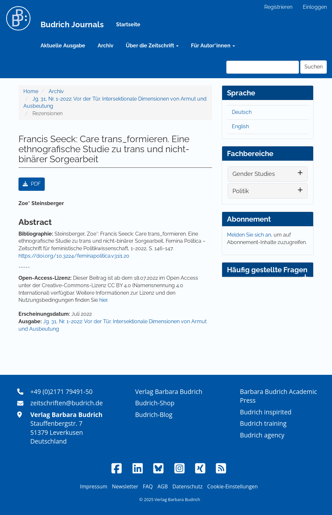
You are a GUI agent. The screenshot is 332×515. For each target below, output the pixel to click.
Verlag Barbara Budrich (168, 391)
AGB (162, 486)
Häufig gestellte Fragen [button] (267, 271)
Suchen (313, 67)
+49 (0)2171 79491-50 (61, 391)
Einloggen (315, 7)
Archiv (105, 46)
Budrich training (263, 423)
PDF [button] (32, 184)
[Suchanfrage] (262, 67)
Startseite (128, 24)
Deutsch (242, 112)
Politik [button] (240, 191)
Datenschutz (187, 486)
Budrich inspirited (265, 412)
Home (30, 91)
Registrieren (278, 7)
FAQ (148, 486)
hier (103, 300)
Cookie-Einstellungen (232, 486)
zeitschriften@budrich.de (66, 403)
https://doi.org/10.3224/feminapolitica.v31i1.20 (73, 256)
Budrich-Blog (153, 414)
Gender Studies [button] (253, 173)
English (240, 126)
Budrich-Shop (154, 403)
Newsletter (125, 486)
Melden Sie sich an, (250, 235)
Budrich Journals (72, 24)
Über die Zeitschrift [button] (152, 46)
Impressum (93, 486)
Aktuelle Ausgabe (63, 46)
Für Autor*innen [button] (213, 46)
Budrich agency (262, 435)
